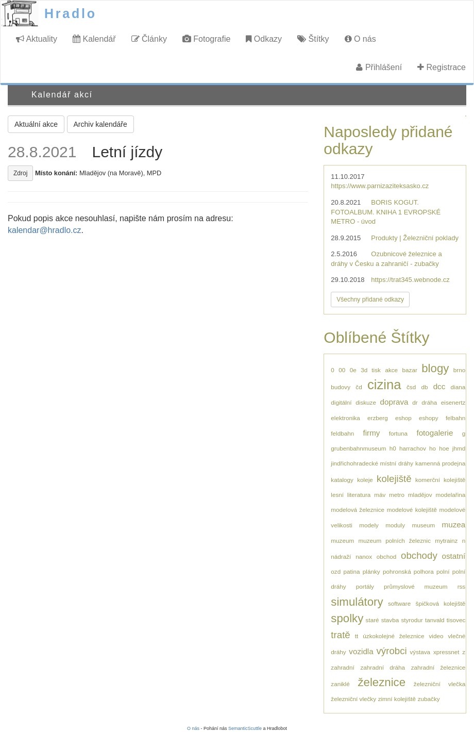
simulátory (357, 601)
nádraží (341, 556)
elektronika (345, 417)
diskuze (366, 402)
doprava (394, 401)
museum (423, 525)
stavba (390, 620)
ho (432, 448)
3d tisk (371, 370)
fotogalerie (434, 432)
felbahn (455, 417)
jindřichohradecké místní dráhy (372, 463)
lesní (337, 494)
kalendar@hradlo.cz (44, 230)
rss (462, 586)
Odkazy (264, 39)
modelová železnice (357, 509)
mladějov (420, 494)
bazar (409, 370)
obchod (386, 556)
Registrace (441, 67)
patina (352, 571)
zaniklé (340, 683)
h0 (393, 448)
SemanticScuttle (245, 728)
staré (372, 620)
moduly (395, 525)
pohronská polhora (408, 571)
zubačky (429, 698)
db (424, 387)
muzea (454, 524)
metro (396, 494)
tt (357, 636)
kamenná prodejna (440, 463)
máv (379, 494)
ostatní (454, 556)
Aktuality (36, 39)
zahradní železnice (438, 667)
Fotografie (206, 39)
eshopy (428, 417)
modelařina (450, 494)
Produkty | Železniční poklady (415, 238)
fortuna (398, 433)
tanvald (435, 620)
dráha (429, 402)
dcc (439, 386)
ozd (336, 571)
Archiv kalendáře (100, 124)
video (436, 636)
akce (391, 370)
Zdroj (20, 173)
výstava (420, 651)
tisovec (456, 620)
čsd (411, 387)
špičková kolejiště (441, 603)
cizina (384, 384)
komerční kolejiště (440, 479)
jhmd (458, 448)
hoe (444, 448)
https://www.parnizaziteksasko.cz (380, 186)
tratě (340, 634)
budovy (340, 387)
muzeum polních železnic (394, 540)
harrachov (412, 448)
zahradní (342, 667)
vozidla (361, 651)
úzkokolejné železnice (393, 636)
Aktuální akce (36, 124)
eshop (403, 417)
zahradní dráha (382, 667)
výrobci (391, 650)
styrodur (411, 620)
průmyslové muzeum (415, 586)
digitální (341, 402)
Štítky (313, 39)
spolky (347, 618)
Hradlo (70, 13)
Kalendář (94, 39)
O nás (360, 39)
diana (458, 387)
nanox (364, 556)
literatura (358, 494)
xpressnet (446, 651)
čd (359, 387)
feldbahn (342, 433)
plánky (371, 571)
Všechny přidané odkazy (370, 299)
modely (369, 525)
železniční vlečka (439, 683)
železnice (381, 682)
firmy (371, 432)
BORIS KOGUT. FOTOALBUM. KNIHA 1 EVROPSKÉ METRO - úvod (386, 211)
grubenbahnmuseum (358, 448)
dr (414, 402)
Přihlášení (379, 67)
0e (353, 370)
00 (341, 370)
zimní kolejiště (397, 698)
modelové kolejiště (412, 509)
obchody (419, 555)
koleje (365, 479)
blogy (435, 368)
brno (459, 370)
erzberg (377, 417)
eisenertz (453, 402)
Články (149, 39)
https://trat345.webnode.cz (410, 280)
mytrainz (446, 540)
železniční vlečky (353, 698)
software (399, 603)
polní (442, 571)
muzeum (342, 540)
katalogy (342, 479)
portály (365, 586)
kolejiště (394, 478)
